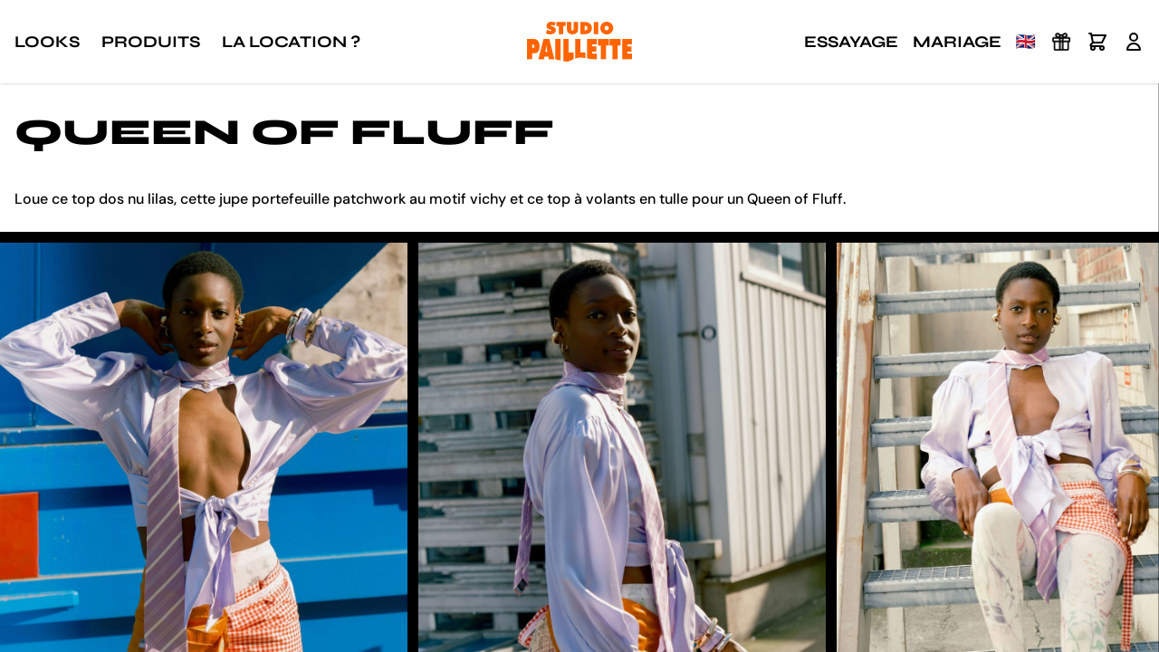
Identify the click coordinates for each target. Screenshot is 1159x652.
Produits (150, 42)
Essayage (851, 42)
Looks (47, 42)
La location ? (291, 42)
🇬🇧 (1026, 42)
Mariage (957, 42)
